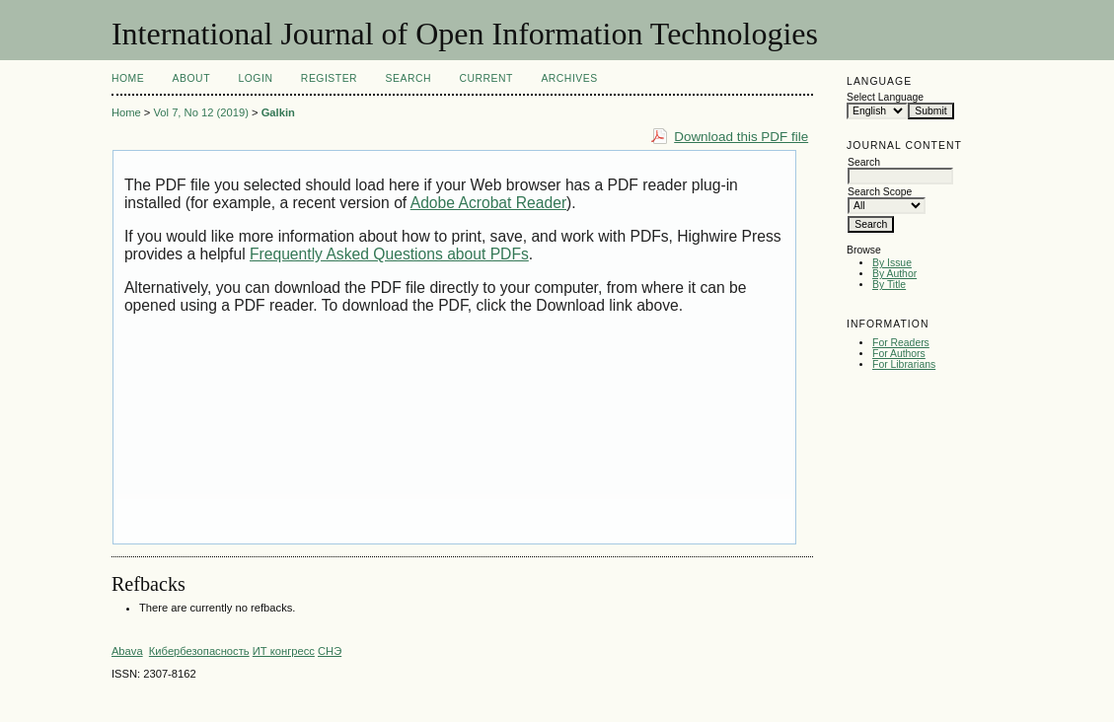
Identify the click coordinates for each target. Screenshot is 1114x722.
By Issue (892, 262)
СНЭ (329, 651)
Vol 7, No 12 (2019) (200, 112)
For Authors (899, 353)
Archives (569, 78)
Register (329, 78)
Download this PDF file (741, 136)
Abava (127, 651)
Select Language (885, 97)
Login (255, 78)
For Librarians (903, 364)
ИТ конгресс (284, 651)
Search (408, 78)
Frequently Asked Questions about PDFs (389, 254)
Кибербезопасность (199, 651)
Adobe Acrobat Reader (488, 202)
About (191, 78)
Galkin (278, 112)
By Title (889, 284)
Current (485, 78)
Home (127, 78)
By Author (894, 273)
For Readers (900, 342)
